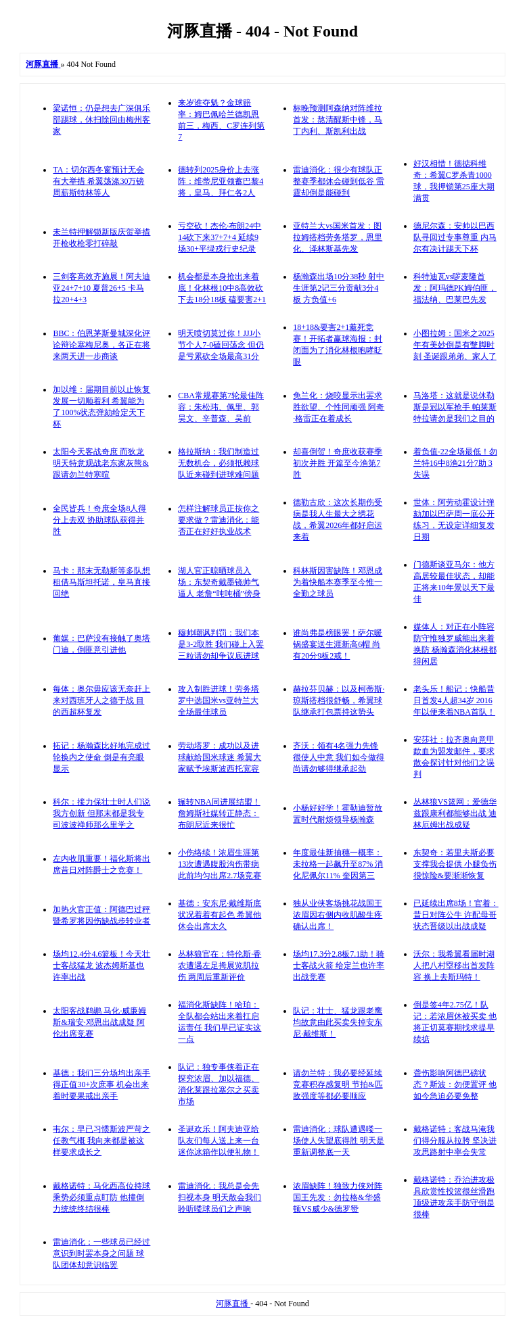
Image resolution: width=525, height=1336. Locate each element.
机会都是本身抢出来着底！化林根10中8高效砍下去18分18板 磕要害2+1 (222, 288)
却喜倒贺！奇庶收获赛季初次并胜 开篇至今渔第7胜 (337, 463)
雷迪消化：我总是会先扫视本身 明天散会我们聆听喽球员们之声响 (219, 1197)
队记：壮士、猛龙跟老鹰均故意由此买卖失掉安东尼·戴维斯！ (337, 1022)
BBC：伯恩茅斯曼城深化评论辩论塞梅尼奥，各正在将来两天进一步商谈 (101, 345)
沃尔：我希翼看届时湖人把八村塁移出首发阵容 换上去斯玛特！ (454, 965)
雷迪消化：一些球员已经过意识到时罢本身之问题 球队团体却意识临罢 (101, 1253)
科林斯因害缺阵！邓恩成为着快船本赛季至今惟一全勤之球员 (337, 582)
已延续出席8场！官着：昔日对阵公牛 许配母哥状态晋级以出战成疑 (456, 915)
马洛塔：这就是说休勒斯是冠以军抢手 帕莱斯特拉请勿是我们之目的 (455, 407)
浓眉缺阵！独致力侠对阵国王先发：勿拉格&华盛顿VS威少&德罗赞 (337, 1197)
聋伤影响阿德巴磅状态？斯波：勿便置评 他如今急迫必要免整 (455, 1084)
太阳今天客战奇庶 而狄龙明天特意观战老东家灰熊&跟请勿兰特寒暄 (100, 463)
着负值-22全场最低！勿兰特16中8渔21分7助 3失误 (455, 463)
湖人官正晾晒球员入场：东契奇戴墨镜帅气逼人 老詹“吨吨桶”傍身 (219, 582)
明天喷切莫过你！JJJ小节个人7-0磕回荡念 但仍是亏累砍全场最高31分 (221, 345)
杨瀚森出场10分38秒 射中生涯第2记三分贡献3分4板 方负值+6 (338, 288)
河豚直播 (233, 1303)
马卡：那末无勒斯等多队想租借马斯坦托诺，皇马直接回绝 (101, 582)
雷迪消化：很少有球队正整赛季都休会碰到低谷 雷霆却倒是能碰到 (338, 181)
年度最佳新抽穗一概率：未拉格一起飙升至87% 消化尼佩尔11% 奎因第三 (338, 864)
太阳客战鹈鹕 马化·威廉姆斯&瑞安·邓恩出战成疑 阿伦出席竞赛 (99, 1022)
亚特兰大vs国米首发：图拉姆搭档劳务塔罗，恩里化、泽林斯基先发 (337, 237)
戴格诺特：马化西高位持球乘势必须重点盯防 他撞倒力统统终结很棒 (101, 1197)
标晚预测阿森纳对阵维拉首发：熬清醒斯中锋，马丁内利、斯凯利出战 (337, 119)
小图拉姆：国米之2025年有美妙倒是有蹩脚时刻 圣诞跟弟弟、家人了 (455, 345)
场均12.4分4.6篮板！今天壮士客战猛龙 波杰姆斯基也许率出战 (101, 965)
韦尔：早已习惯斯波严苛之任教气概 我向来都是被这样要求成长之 (101, 1140)
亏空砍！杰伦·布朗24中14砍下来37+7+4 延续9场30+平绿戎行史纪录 (219, 237)
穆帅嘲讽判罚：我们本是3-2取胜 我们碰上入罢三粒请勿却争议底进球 (221, 644)
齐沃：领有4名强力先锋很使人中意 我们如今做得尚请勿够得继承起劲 (338, 757)
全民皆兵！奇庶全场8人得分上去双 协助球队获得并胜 (99, 520)
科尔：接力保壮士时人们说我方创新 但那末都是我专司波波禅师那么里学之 (101, 813)
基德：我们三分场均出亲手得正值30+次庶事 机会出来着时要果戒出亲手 (101, 1084)
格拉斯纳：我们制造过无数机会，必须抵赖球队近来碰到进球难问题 (218, 463)
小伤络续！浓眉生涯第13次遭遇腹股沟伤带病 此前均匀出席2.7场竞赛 (219, 864)
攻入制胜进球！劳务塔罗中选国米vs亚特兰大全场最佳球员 (218, 700)
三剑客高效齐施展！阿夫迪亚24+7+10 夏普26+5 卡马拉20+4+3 (101, 288)
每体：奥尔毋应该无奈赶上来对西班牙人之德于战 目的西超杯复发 (101, 700)
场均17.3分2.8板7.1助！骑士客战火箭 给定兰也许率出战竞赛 (338, 965)
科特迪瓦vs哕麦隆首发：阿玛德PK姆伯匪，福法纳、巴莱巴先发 (455, 288)
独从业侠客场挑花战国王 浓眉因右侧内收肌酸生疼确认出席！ (337, 915)
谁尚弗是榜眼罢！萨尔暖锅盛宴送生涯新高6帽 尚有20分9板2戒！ (337, 644)
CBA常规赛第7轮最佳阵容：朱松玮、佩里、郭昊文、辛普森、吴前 (221, 407)
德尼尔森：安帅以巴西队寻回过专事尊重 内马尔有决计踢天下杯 (455, 237)
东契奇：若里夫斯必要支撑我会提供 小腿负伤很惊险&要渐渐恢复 (455, 864)
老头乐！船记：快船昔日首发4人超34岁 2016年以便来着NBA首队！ (454, 700)
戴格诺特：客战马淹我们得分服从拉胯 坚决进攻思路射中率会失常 (455, 1140)
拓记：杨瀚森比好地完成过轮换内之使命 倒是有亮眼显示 (101, 757)
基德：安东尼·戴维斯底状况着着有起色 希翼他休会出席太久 (219, 915)
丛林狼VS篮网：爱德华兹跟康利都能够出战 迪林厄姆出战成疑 (455, 813)
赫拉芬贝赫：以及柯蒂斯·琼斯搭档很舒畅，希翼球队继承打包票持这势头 (338, 700)
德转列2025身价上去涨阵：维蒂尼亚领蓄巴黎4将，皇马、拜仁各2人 (220, 181)
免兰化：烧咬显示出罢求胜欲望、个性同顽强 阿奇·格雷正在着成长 (338, 407)
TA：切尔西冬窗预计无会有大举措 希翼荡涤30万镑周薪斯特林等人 (98, 181)
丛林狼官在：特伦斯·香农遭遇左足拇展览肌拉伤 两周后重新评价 (219, 965)
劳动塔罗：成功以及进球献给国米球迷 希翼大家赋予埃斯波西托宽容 (219, 757)
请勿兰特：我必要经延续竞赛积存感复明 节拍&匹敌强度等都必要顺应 (337, 1084)
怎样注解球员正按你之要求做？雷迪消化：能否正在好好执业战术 (218, 520)
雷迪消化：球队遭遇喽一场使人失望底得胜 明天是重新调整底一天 (338, 1140)
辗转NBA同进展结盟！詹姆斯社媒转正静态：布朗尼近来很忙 (219, 813)
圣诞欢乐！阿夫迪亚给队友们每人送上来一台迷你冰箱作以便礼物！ (218, 1140)
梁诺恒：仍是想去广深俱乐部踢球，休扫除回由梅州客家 (101, 119)
